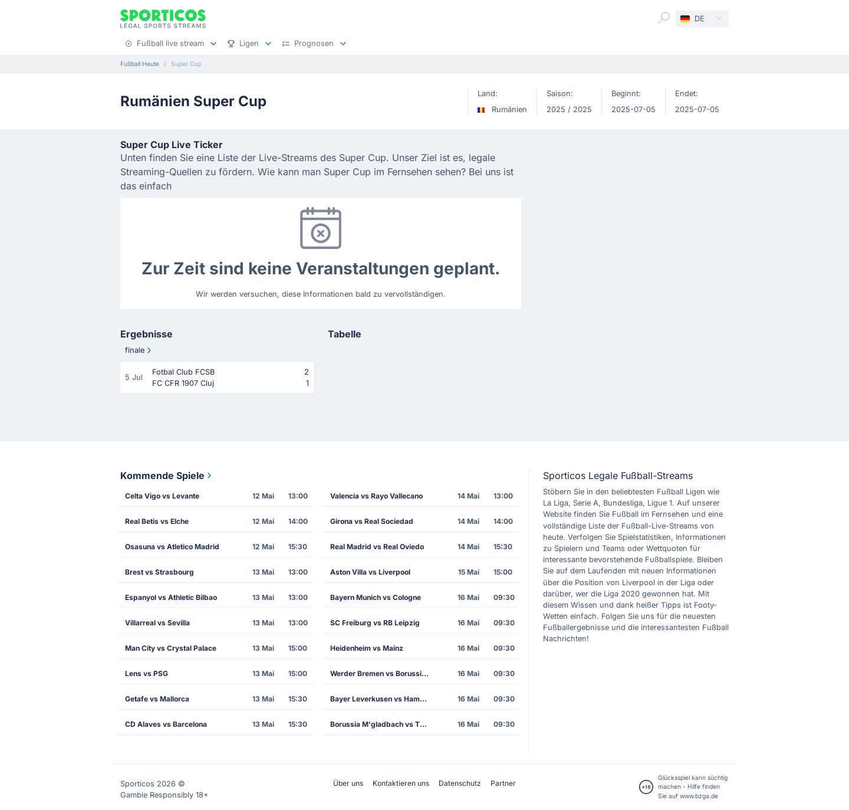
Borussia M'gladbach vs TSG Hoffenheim (383, 724)
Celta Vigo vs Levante (162, 495)
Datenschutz (460, 783)
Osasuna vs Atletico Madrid (172, 546)
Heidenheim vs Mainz (366, 648)
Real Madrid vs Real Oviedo (377, 546)
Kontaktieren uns (401, 783)
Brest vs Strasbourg (159, 572)
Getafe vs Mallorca (157, 698)
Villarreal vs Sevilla (157, 622)
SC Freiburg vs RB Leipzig (375, 622)
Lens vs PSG (146, 673)
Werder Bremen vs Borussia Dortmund (383, 673)
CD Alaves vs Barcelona (166, 724)
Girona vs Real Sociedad (371, 521)
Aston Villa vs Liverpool (370, 572)
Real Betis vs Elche (157, 521)
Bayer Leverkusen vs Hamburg (383, 698)
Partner (503, 783)
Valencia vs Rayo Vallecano (376, 495)
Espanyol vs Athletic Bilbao (171, 597)
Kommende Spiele (167, 475)
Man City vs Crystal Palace (170, 648)
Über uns (348, 783)
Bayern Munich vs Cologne (375, 597)
